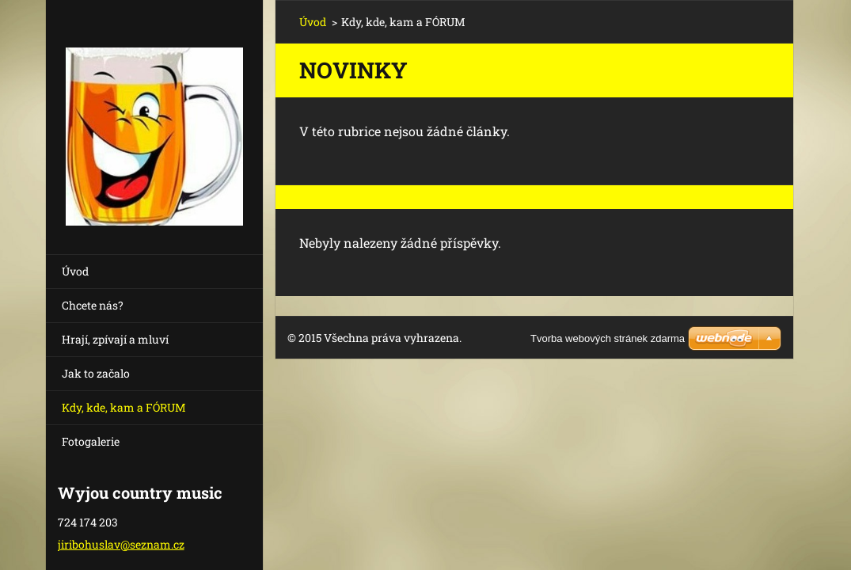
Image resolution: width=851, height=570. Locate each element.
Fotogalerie (91, 441)
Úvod (75, 271)
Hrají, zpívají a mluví (115, 339)
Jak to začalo (96, 373)
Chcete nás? (92, 305)
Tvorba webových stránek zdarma (607, 338)
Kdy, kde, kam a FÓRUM (124, 407)
